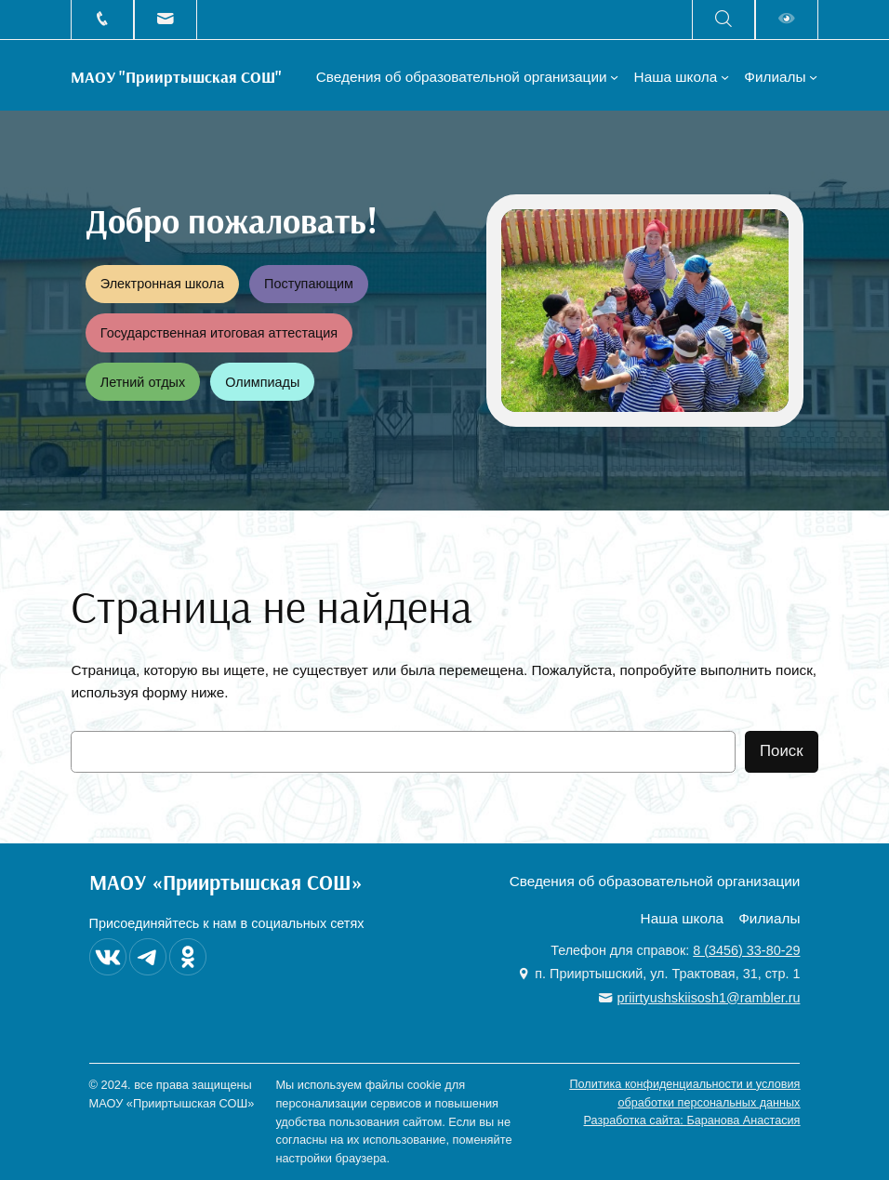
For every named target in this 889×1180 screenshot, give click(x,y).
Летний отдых (142, 382)
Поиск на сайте (723, 19)
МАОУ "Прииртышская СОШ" (176, 76)
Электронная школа (162, 283)
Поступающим (308, 283)
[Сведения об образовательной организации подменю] (614, 77)
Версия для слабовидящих (786, 19)
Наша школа (676, 77)
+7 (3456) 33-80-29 (102, 19)
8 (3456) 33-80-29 (746, 950)
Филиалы (774, 77)
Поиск (781, 751)
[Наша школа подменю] (725, 77)
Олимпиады (262, 382)
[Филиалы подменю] (813, 77)
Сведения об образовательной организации (461, 77)
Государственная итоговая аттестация (219, 332)
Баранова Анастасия (743, 1120)
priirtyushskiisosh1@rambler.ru (165, 19)
